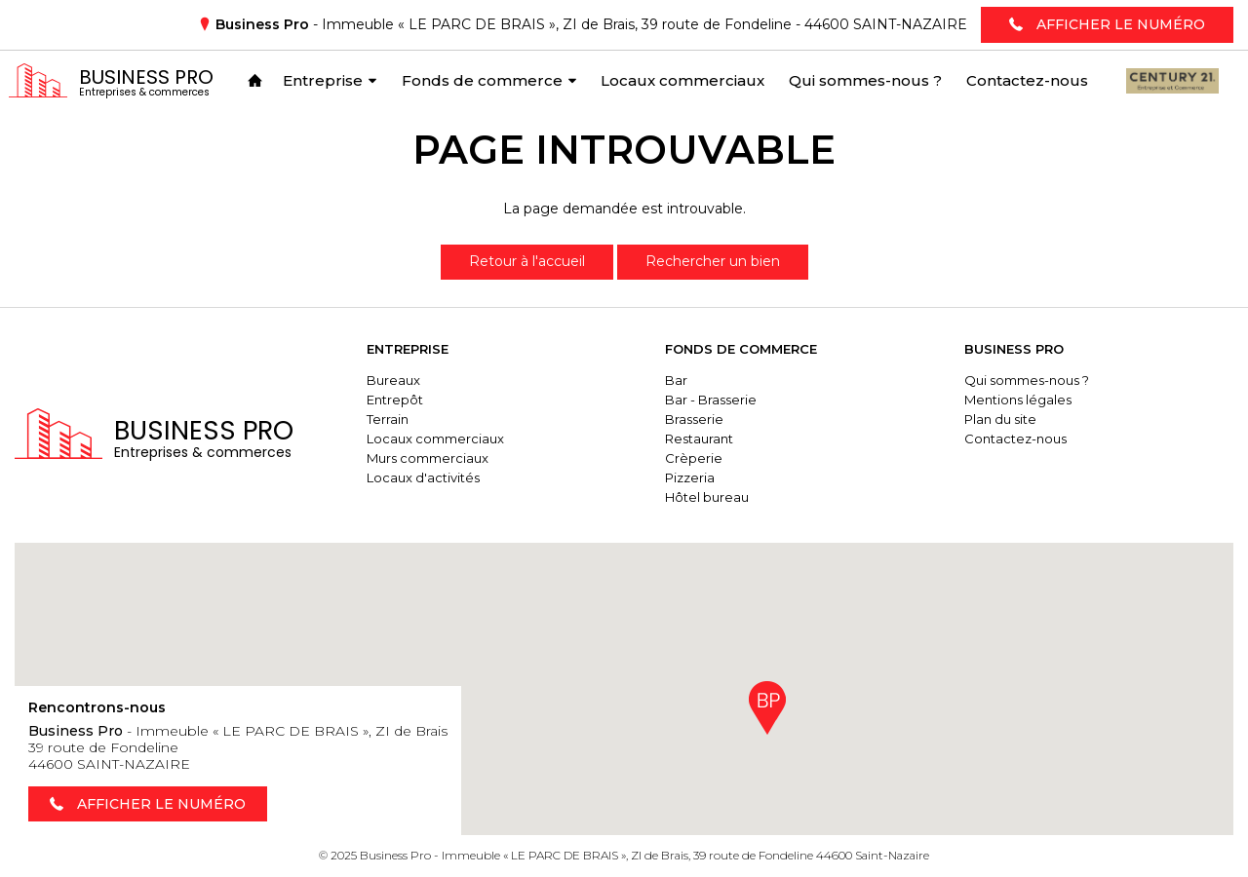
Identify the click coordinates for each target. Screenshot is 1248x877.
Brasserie (694, 419)
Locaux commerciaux (435, 438)
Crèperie (693, 458)
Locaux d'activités (423, 477)
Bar (676, 380)
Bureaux (393, 380)
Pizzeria (690, 477)
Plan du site (1000, 419)
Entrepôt (395, 399)
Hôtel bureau (707, 497)
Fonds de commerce (741, 349)
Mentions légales (1018, 399)
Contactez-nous (1015, 438)
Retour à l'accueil (527, 261)
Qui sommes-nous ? (1026, 380)
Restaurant (699, 438)
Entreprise (407, 349)
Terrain (388, 419)
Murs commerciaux (427, 458)
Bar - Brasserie (711, 399)
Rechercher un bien (712, 261)
